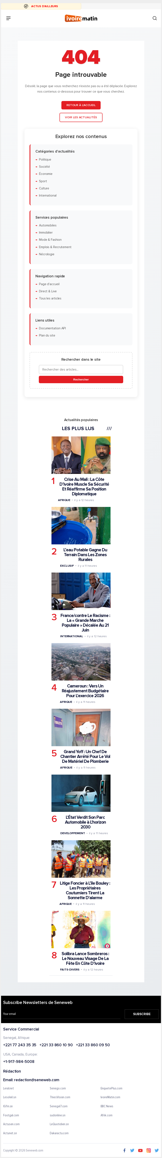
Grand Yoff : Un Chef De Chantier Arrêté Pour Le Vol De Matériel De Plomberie (85, 756)
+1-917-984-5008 (18, 1062)
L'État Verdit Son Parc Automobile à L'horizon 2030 (85, 822)
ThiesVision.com (60, 1097)
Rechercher (81, 379)
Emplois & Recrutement (55, 247)
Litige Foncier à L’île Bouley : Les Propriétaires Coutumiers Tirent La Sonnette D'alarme (85, 890)
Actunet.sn (10, 1133)
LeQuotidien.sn (59, 1124)
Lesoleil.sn (9, 1097)
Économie (46, 174)
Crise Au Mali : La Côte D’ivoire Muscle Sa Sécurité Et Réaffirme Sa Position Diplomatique (84, 486)
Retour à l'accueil (81, 105)
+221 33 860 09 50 (93, 1045)
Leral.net (8, 1088)
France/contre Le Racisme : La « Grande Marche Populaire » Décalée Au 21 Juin (85, 623)
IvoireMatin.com (110, 1097)
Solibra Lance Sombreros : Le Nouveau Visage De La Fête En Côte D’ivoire (85, 958)
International (48, 196)
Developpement (72, 833)
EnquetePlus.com (112, 1088)
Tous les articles (50, 298)
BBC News (107, 1106)
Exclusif (67, 565)
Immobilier (46, 233)
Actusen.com (11, 1124)
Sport (43, 181)
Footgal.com (11, 1115)
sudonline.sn (57, 1115)
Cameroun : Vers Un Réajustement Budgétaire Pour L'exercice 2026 (85, 691)
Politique (45, 159)
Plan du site (47, 336)
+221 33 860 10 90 (56, 1045)
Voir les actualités (81, 117)
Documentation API (52, 328)
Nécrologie (46, 254)
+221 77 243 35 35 (19, 1045)
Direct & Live (48, 291)
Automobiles (48, 225)
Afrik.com (106, 1115)
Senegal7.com (59, 1106)
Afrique (64, 499)
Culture (44, 188)
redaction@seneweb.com (36, 1080)
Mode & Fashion (50, 240)
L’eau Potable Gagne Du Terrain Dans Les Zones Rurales (85, 555)
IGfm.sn (8, 1106)
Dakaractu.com (59, 1133)
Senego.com (58, 1088)
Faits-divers (70, 969)
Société (44, 167)
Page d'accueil (49, 284)
